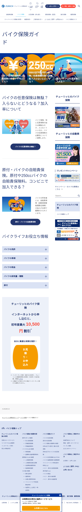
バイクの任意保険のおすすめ (51, 457)
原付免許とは (47, 471)
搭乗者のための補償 (28, 457)
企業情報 (4, 502)
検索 (79, 6)
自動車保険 (9, 14)
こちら (21, 379)
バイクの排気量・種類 (13, 276)
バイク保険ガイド (71, 19)
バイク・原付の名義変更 (50, 479)
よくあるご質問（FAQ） (71, 466)
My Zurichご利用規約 (72, 502)
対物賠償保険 (29, 443)
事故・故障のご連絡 (69, 6)
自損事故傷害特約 (30, 465)
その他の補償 (26, 471)
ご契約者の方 (37, 19)
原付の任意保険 (47, 440)
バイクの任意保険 (48, 438)
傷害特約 (28, 476)
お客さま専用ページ (54, 6)
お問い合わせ (67, 470)
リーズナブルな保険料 (8, 443)
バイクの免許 (9, 249)
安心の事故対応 (6, 448)
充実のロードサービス (8, 440)
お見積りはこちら (41, 508)
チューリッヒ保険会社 (14, 6)
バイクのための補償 (28, 449)
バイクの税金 (9, 267)
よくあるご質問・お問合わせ (54, 19)
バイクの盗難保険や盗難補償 (51, 460)
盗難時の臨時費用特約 (31, 454)
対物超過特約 (29, 446)
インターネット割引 (7, 446)
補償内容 (27, 19)
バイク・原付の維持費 (49, 476)
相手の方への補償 (27, 438)
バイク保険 (20, 14)
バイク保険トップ (63, 214)
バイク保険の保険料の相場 (50, 443)
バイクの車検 (9, 258)
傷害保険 (73, 14)
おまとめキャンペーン (69, 448)
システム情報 (14, 502)
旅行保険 (63, 14)
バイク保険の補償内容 (29, 434)
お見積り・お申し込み (69, 460)
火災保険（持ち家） (35, 14)
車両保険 (28, 451)
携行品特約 (28, 473)
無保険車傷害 (29, 468)
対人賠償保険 (29, 440)
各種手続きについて (69, 440)
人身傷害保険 (29, 460)
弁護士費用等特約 (30, 479)
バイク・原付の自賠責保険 (50, 468)
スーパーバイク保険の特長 (12, 19)
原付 (6, 285)
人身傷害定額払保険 (31, 463)
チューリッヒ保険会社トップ (10, 417)
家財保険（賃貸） (50, 14)
